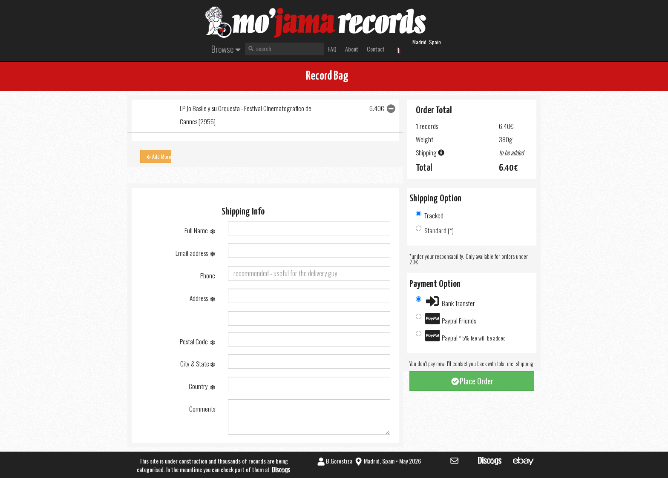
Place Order (472, 380)
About (351, 48)
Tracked (429, 215)
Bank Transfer (445, 301)
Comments (202, 408)
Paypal (461, 335)
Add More (158, 156)
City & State (197, 363)
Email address (195, 253)
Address (202, 298)
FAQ (332, 48)
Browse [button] (226, 48)
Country (202, 386)
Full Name (199, 230)
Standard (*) (435, 230)
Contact (376, 48)
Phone (207, 275)
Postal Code (197, 341)
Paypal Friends (446, 318)
